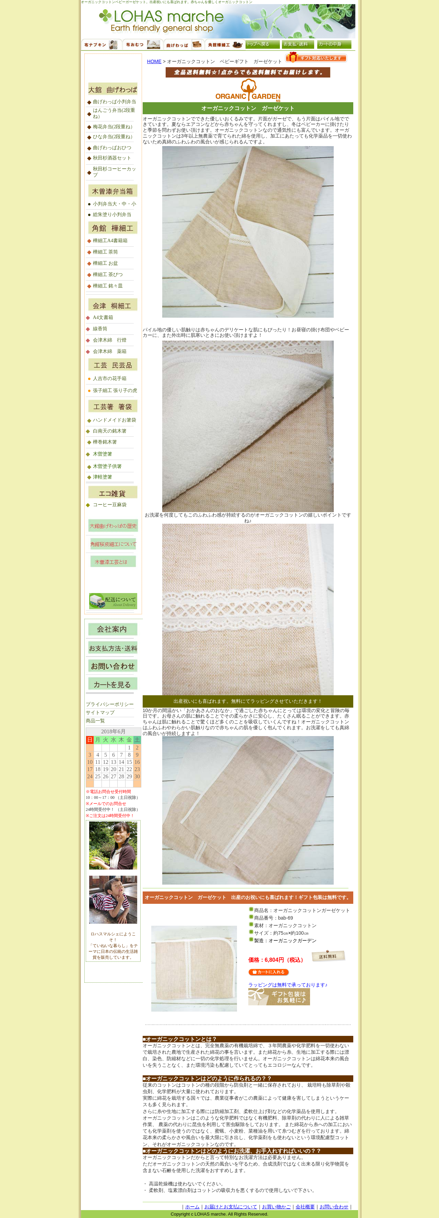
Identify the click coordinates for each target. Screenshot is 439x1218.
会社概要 (305, 1206)
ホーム (192, 1206)
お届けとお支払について (230, 1206)
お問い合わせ (334, 1206)
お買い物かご (276, 1206)
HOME (154, 61)
